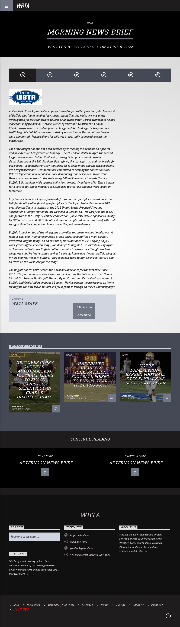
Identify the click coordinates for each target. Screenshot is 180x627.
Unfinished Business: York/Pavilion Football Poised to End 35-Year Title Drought (90, 374)
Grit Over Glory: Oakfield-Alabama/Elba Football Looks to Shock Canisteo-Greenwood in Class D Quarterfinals (35, 379)
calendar (87, 605)
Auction (120, 605)
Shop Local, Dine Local (60, 605)
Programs (157, 605)
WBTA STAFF (86, 46)
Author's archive (84, 310)
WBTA (22, 5)
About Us (138, 605)
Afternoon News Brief (46, 462)
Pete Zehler (18, 406)
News (90, 23)
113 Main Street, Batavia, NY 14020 (90, 555)
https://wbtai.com (80, 535)
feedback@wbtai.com (82, 548)
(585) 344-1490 (78, 542)
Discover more (18, 574)
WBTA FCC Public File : (133, 552)
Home (16, 605)
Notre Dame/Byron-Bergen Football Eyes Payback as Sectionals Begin (145, 374)
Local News (33, 605)
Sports (104, 605)
